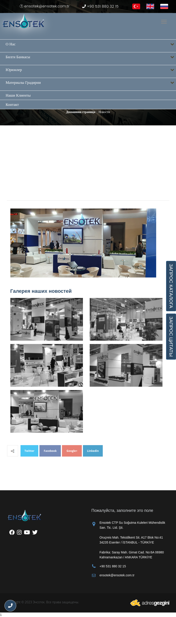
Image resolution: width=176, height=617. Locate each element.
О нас (91, 46)
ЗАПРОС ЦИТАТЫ (171, 337)
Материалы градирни (91, 84)
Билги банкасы (91, 58)
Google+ (71, 451)
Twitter (29, 451)
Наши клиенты (18, 95)
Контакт (12, 104)
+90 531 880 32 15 (100, 6)
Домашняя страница (80, 112)
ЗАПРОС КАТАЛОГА (171, 286)
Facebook (50, 451)
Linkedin (93, 451)
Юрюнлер (91, 71)
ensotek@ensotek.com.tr (44, 6)
